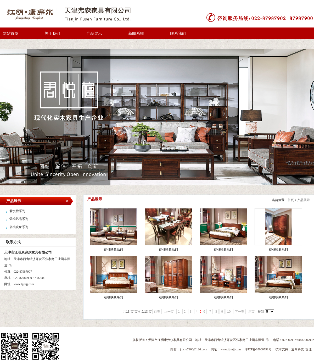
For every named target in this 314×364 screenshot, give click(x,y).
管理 (308, 349)
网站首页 (10, 33)
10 (229, 311)
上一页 (169, 311)
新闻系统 (136, 33)
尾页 (251, 311)
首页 (291, 200)
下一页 (239, 311)
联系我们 (178, 33)
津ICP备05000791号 (258, 349)
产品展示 (94, 33)
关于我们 (52, 33)
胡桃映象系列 (113, 249)
